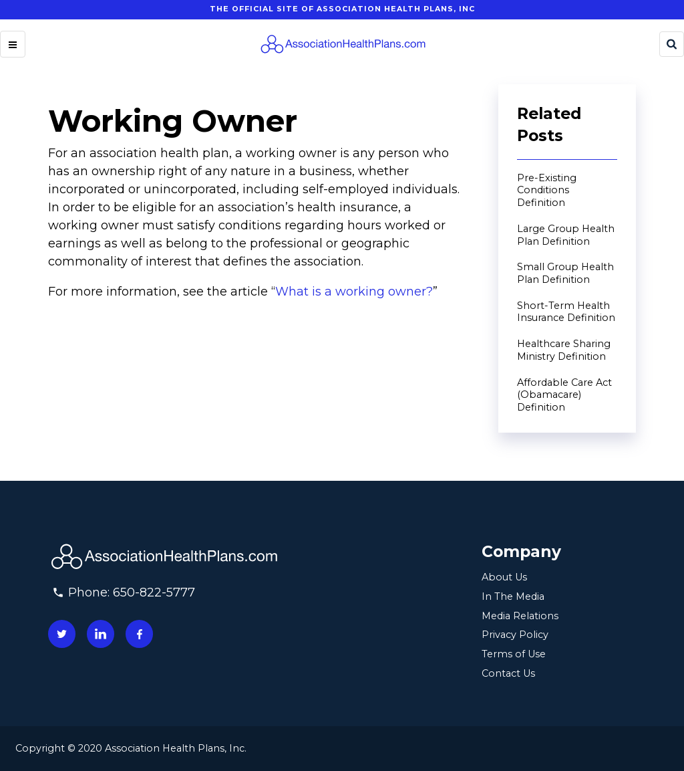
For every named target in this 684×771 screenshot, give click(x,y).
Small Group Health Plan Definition (565, 273)
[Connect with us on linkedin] (100, 633)
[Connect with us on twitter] (61, 633)
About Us (504, 577)
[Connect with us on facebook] (139, 633)
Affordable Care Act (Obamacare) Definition (564, 394)
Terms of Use (514, 654)
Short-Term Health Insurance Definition (566, 312)
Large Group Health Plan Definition (566, 235)
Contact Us (508, 673)
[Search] (671, 44)
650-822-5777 (154, 592)
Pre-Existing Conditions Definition (546, 190)
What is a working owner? (354, 291)
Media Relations (520, 616)
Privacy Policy (515, 635)
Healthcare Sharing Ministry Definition (564, 350)
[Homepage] (343, 44)
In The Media (513, 596)
